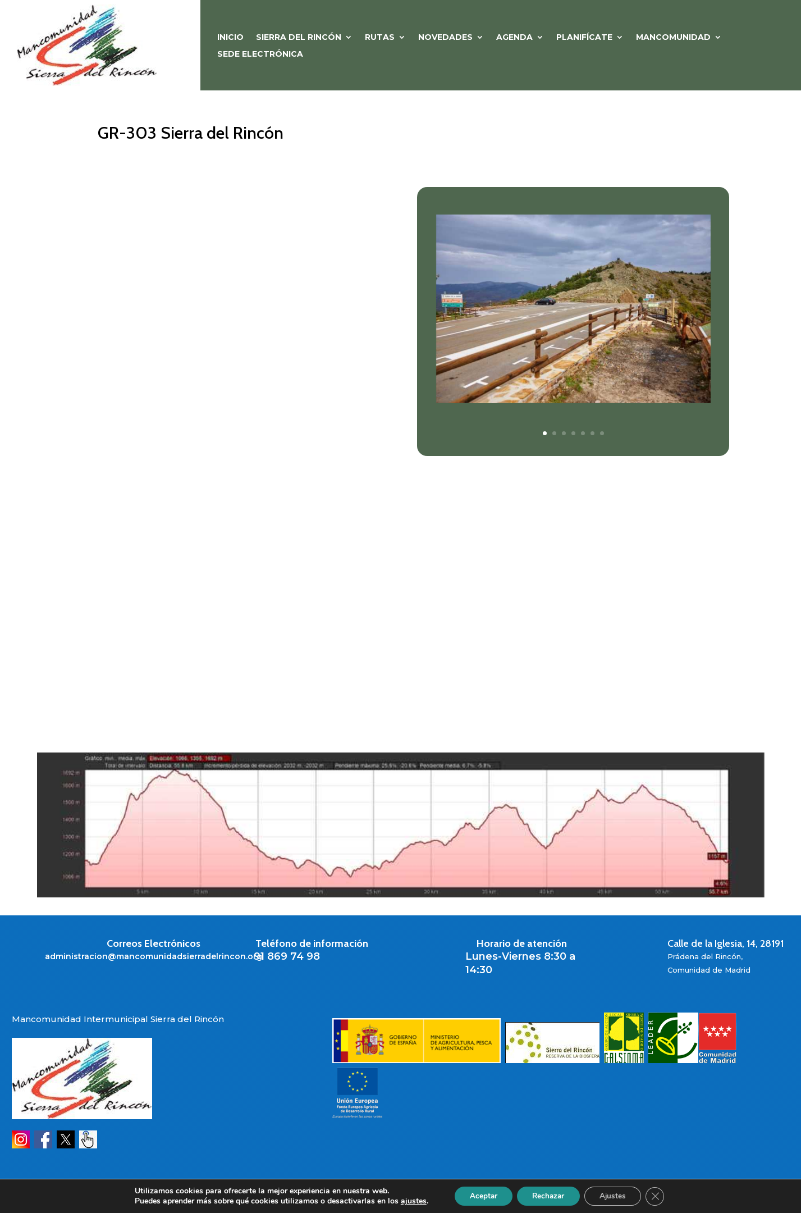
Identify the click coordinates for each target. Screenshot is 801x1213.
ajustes (407, 1201)
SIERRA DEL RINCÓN (298, 37)
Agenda (514, 37)
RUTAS (380, 37)
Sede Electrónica (260, 54)
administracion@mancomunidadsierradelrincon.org (153, 956)
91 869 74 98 (287, 956)
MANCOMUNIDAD (673, 37)
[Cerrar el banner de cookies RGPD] (661, 1195)
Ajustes (615, 1195)
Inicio (230, 37)
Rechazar (547, 1195)
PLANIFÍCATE (584, 37)
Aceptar (478, 1195)
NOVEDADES (445, 37)
